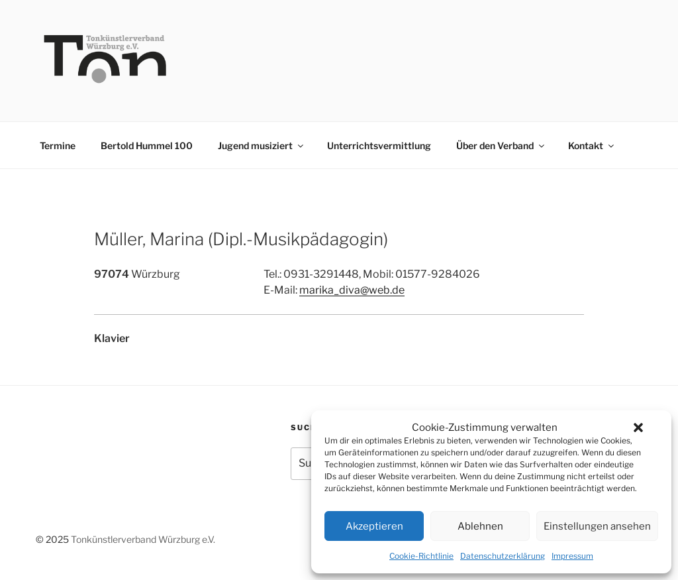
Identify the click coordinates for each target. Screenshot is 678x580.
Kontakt (592, 145)
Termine (57, 145)
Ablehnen (480, 526)
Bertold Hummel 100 (147, 145)
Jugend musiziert (261, 145)
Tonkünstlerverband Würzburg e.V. (143, 539)
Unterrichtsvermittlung (379, 145)
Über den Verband (501, 145)
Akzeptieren (374, 526)
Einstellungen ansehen (597, 526)
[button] (638, 427)
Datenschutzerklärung (502, 556)
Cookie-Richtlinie (421, 556)
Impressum (572, 556)
